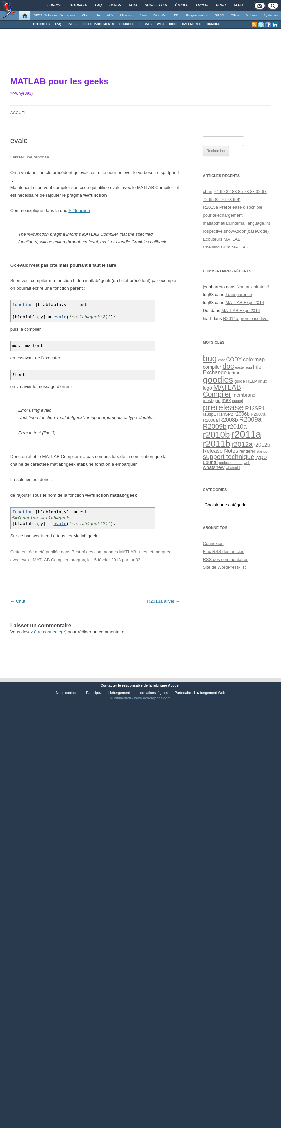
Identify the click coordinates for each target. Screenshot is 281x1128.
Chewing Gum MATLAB (225, 247)
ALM (110, 15)
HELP (251, 381)
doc (228, 366)
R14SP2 (225, 414)
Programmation (197, 15)
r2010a (237, 426)
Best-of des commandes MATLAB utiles (109, 551)
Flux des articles (223, 551)
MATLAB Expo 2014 (244, 302)
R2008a (210, 420)
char (221, 360)
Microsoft (127, 15)
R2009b (214, 426)
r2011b (216, 444)
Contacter (108, 685)
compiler (212, 367)
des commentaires (225, 559)
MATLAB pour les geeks (59, 81)
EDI (176, 15)
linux (262, 381)
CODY (234, 359)
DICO (173, 24)
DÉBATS (146, 24)
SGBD (219, 15)
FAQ (58, 24)
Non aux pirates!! (253, 286)
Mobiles (251, 15)
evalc (25, 559)
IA (98, 15)
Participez (94, 693)
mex (226, 400)
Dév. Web (160, 15)
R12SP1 (255, 408)
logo (207, 388)
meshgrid (211, 400)
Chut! (18, 601)
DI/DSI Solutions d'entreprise (54, 15)
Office (235, 15)
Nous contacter (68, 693)
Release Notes (220, 451)
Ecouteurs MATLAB (221, 239)
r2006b (242, 414)
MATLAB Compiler (50, 559)
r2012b (262, 445)
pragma (78, 559)
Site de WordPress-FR (224, 567)
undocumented (231, 463)
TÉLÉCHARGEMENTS (98, 24)
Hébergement (119, 693)
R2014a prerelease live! (245, 318)
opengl (237, 401)
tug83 (134, 559)
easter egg (243, 367)
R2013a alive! (163, 601)
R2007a (258, 414)
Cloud (86, 15)
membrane (243, 395)
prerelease (223, 407)
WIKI (160, 24)
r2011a (246, 434)
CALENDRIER (192, 24)
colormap (254, 359)
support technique (228, 456)
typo (261, 456)
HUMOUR (213, 24)
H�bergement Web (209, 693)
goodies (218, 379)
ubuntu (210, 462)
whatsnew (213, 467)
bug (210, 358)
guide (239, 381)
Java (143, 15)
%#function (79, 210)
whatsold (233, 468)
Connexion (213, 543)
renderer (247, 451)
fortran (234, 372)
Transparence (238, 294)
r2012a (242, 444)
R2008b (228, 420)
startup (261, 451)
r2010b (216, 435)
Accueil (19, 113)
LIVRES (72, 24)
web (247, 463)
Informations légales (152, 693)
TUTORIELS (41, 24)
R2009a (250, 419)
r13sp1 (209, 414)
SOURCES (126, 24)
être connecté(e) (50, 631)
